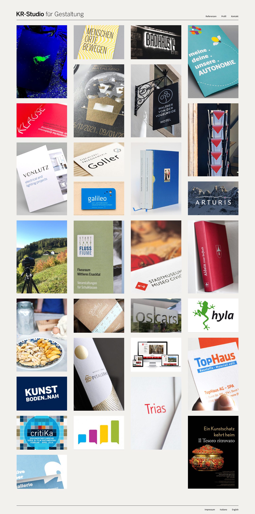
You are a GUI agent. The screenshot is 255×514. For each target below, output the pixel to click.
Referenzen (211, 16)
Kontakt (234, 16)
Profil (223, 16)
